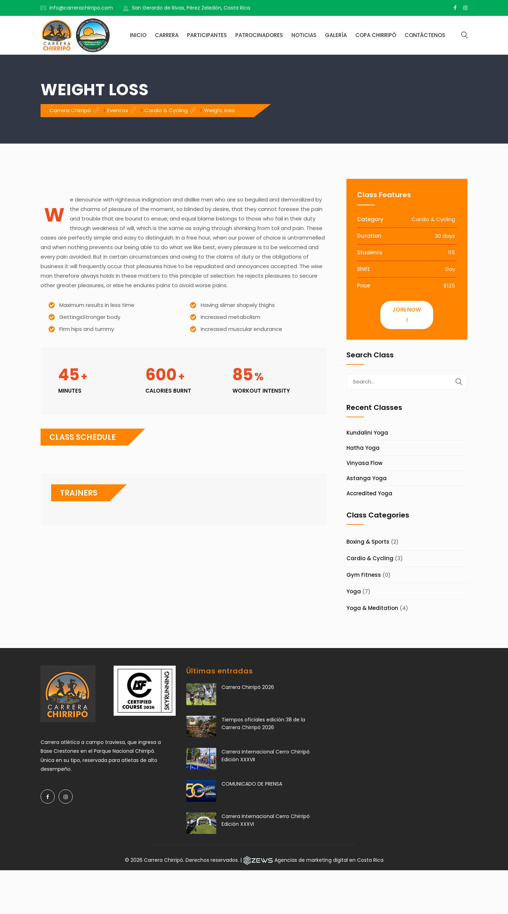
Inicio (138, 35)
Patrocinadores (259, 35)
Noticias (303, 35)
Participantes (207, 35)
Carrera (167, 35)
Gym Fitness (363, 575)
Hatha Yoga (363, 448)
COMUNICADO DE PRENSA (252, 783)
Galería (336, 35)
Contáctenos (425, 35)
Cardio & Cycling (369, 558)
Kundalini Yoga (367, 432)
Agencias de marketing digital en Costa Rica (328, 860)
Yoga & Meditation (372, 608)
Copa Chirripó (375, 35)
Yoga (353, 591)
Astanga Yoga (366, 478)
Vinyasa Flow (364, 463)
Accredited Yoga (369, 493)
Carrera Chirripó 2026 (248, 687)
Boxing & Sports (367, 541)
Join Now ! (406, 314)
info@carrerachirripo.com (81, 7)
